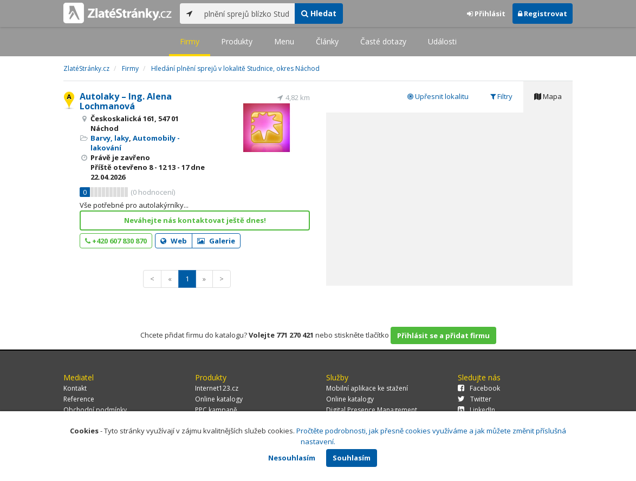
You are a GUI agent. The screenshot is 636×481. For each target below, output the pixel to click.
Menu (284, 41)
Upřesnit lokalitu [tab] (438, 96)
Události (442, 41)
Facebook (479, 388)
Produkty (236, 41)
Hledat (318, 13)
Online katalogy (219, 399)
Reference (78, 399)
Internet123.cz (216, 388)
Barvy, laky (109, 138)
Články (327, 41)
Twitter (474, 399)
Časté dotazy (383, 41)
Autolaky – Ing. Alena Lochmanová (126, 101)
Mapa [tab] (548, 96)
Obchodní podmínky (95, 409)
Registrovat (542, 13)
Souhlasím (352, 458)
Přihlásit (486, 13)
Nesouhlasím (291, 458)
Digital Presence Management (371, 409)
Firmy (189, 41)
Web (173, 241)
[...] (246, 13)
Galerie (216, 241)
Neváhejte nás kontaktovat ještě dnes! (195, 220)
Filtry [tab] (501, 96)
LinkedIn (476, 409)
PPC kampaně (216, 409)
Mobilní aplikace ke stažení (367, 388)
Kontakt (75, 388)
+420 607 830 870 (116, 241)
